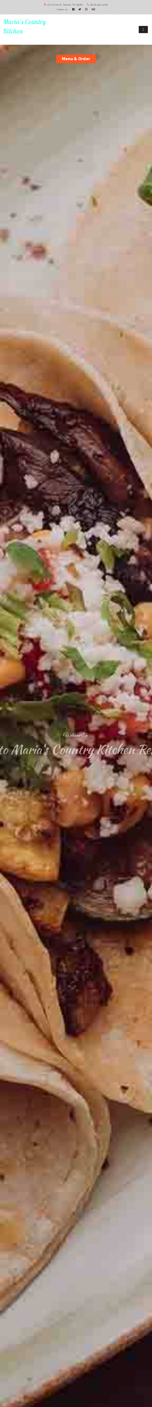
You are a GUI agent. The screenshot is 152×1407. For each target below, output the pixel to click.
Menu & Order (76, 58)
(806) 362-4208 (99, 4)
